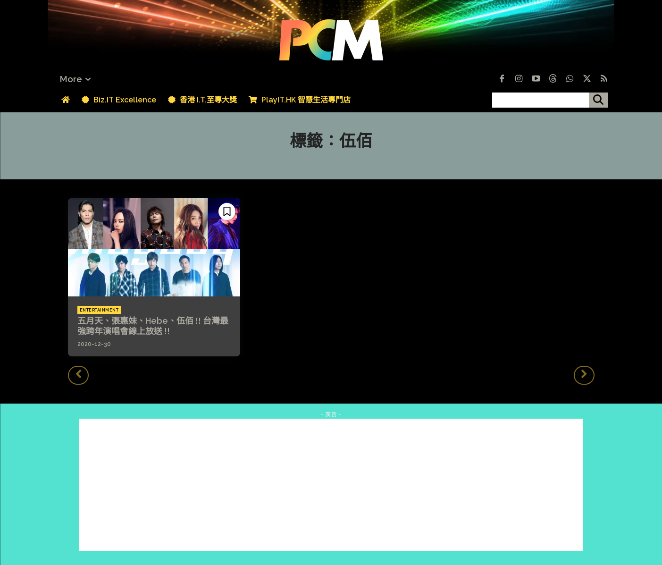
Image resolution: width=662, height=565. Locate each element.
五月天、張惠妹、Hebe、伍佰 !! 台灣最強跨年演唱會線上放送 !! (152, 326)
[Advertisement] (331, 485)
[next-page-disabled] (584, 375)
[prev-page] (78, 375)
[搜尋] (598, 100)
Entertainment (99, 310)
